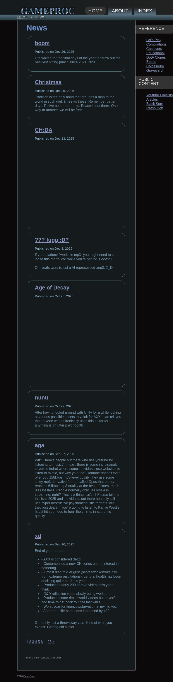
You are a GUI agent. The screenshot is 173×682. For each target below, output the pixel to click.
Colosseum (155, 66)
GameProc (29, 676)
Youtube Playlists (159, 95)
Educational (155, 53)
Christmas (48, 82)
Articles (152, 99)
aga (39, 445)
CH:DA (44, 130)
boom (42, 43)
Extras (151, 62)
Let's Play (153, 40)
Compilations (156, 44)
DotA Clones (156, 57)
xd (38, 536)
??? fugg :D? (52, 240)
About (120, 11)
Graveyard (154, 70)
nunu (41, 397)
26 (49, 642)
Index (144, 11)
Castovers (154, 49)
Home (95, 11)
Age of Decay (52, 287)
